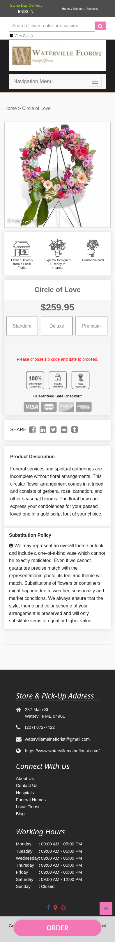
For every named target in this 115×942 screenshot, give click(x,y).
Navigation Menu (33, 81)
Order (57, 928)
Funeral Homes (31, 799)
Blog (20, 813)
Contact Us (27, 785)
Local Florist (28, 806)
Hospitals (25, 792)
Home (10, 108)
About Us (25, 778)
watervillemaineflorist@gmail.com (57, 739)
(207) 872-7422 (40, 727)
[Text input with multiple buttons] (52, 26)
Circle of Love (36, 108)
